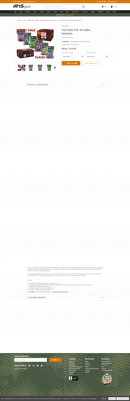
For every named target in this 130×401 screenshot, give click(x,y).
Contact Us (72, 361)
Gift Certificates (106, 361)
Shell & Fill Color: (67, 52)
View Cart (87, 365)
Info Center (105, 365)
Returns (87, 372)
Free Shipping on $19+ (30, 1)
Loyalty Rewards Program (92, 368)
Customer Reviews (36, 297)
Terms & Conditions (107, 370)
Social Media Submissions (76, 367)
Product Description (37, 84)
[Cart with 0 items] (115, 6)
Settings (104, 398)
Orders (87, 367)
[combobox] (65, 7)
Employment (72, 365)
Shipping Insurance (107, 363)
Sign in (106, 6)
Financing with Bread (74, 368)
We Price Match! (18, 1)
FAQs (103, 367)
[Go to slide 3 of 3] (15, 67)
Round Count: (91, 52)
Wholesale (71, 363)
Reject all (112, 398)
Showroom (71, 372)
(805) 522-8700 (102, 1)
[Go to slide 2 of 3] (55, 67)
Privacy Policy (72, 370)
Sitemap (104, 368)
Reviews (71, 374)
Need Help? (113, 1)
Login (86, 361)
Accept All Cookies (123, 398)
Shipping (87, 370)
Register (87, 363)
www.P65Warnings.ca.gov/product (60, 291)
